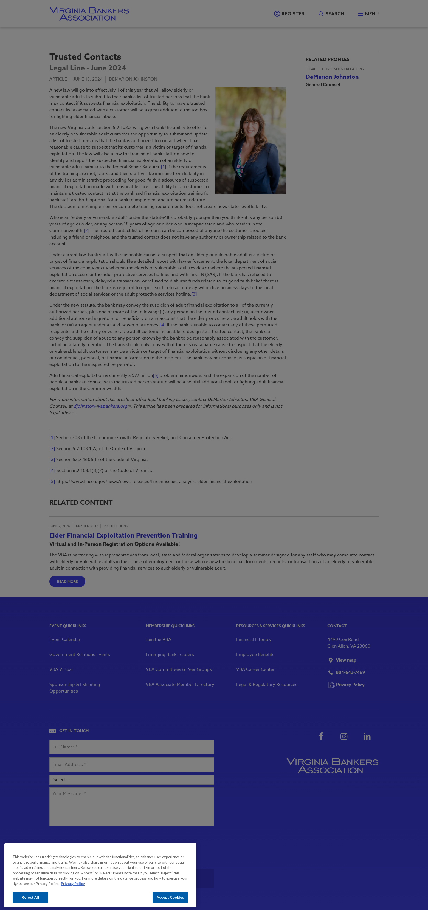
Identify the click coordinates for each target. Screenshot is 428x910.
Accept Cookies (170, 897)
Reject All (30, 897)
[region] (100, 875)
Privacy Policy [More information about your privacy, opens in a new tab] (73, 883)
